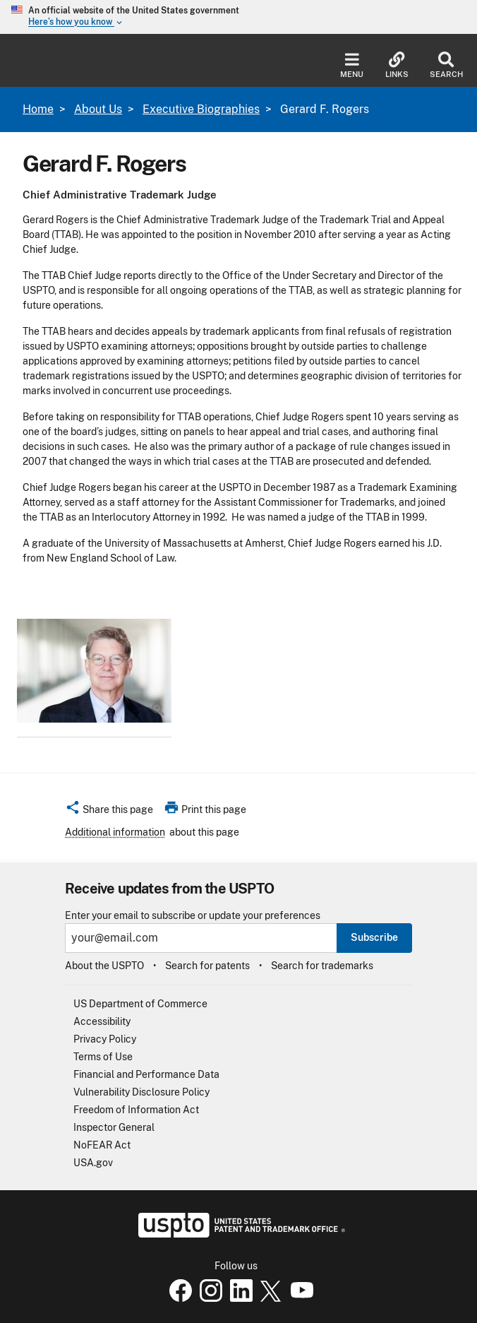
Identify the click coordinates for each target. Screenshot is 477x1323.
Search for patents (207, 965)
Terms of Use (103, 1056)
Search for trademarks (322, 965)
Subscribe (374, 937)
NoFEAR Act (102, 1145)
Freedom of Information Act (136, 1109)
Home (38, 109)
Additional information (115, 832)
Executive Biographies (201, 109)
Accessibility (102, 1021)
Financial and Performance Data (146, 1074)
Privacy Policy (104, 1039)
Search (446, 65)
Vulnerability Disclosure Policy (141, 1092)
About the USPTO (104, 965)
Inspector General (114, 1127)
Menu (351, 65)
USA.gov (93, 1162)
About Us (98, 109)
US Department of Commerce (140, 1003)
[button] (109, 811)
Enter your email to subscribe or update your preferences (192, 915)
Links (397, 65)
